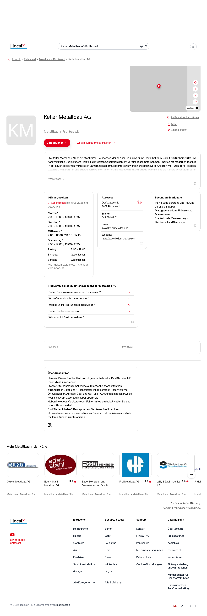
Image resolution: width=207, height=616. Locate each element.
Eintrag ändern (177, 129)
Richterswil (30, 59)
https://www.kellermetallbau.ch (118, 238)
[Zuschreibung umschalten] (197, 108)
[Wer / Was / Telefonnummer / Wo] (100, 46)
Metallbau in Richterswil (52, 59)
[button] (103, 86)
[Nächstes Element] (191, 474)
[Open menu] (193, 46)
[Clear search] (141, 46)
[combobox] (57, 143)
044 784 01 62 (110, 217)
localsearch (63, 605)
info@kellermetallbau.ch (115, 228)
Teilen (172, 124)
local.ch (16, 59)
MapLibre (190, 108)
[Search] (146, 46)
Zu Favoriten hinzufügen (185, 117)
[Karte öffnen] (139, 202)
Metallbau (127, 346)
